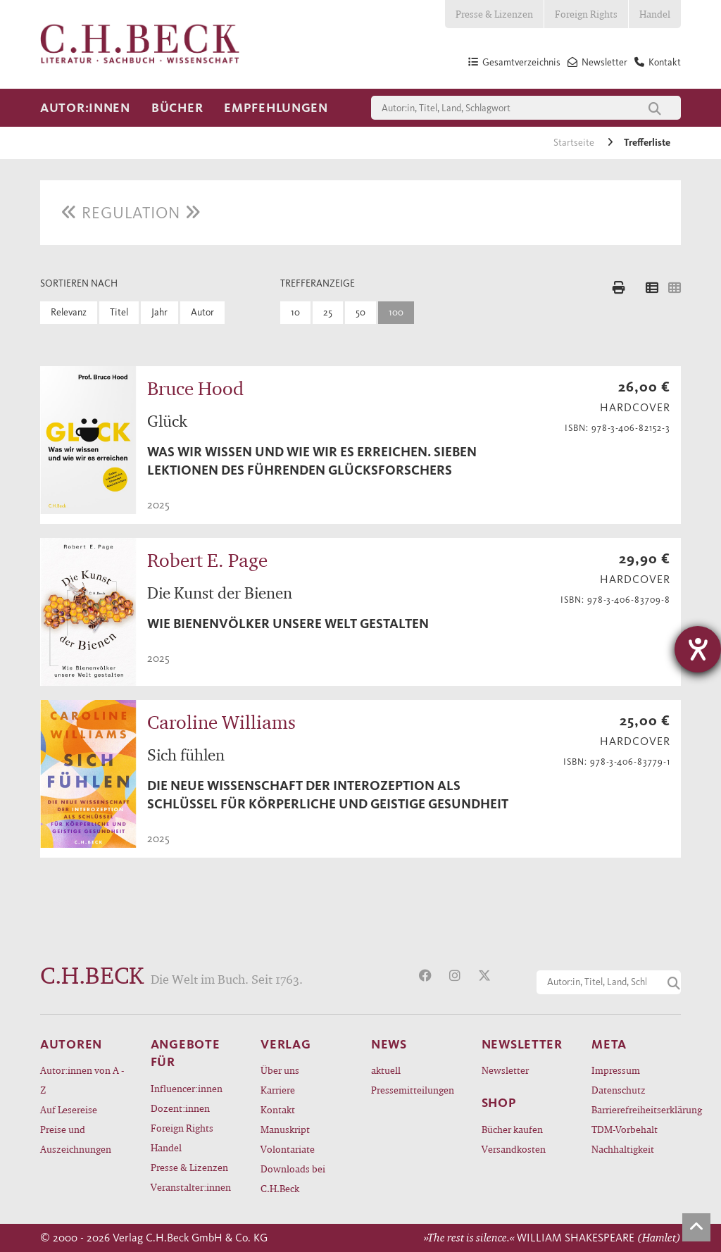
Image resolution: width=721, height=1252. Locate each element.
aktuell (386, 1070)
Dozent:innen (180, 1108)
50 (360, 312)
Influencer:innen (186, 1088)
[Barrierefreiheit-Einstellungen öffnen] (698, 649)
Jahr (159, 312)
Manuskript (285, 1129)
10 (295, 312)
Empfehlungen (276, 107)
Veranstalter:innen (191, 1187)
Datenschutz (618, 1090)
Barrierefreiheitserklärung (636, 1109)
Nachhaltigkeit (622, 1149)
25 (327, 312)
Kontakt (278, 1109)
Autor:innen (85, 107)
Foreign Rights (586, 14)
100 (396, 312)
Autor (202, 312)
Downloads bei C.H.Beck (293, 1178)
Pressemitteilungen (412, 1090)
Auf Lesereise (68, 1109)
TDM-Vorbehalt (624, 1129)
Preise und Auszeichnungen (75, 1139)
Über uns (280, 1070)
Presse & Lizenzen (494, 14)
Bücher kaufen (512, 1129)
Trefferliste (647, 143)
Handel (654, 14)
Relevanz (69, 312)
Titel (119, 312)
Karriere (278, 1090)
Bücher (177, 107)
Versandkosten (514, 1149)
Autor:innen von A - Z (82, 1080)
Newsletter (505, 1070)
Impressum (615, 1070)
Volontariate (288, 1149)
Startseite (574, 143)
